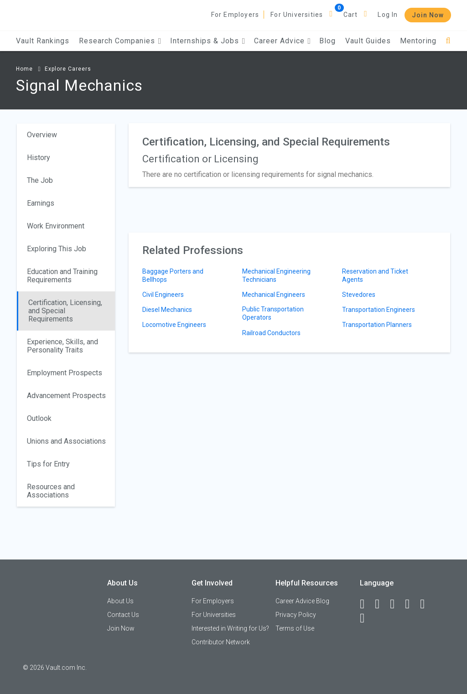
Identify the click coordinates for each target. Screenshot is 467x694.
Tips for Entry (48, 464)
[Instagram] (411, 604)
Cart (350, 14)
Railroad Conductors (271, 333)
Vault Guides (368, 40)
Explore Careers (68, 69)
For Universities (296, 14)
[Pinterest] (426, 604)
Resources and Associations (51, 490)
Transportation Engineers (378, 309)
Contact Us (123, 614)
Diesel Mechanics (167, 309)
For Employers (235, 14)
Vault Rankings (42, 40)
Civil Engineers (163, 294)
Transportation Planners (377, 324)
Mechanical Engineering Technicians (276, 275)
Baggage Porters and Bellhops (172, 275)
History (38, 157)
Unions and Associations (66, 441)
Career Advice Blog (302, 601)
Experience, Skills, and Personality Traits (62, 345)
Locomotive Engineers (174, 324)
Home (24, 69)
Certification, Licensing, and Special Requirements (65, 310)
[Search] (448, 40)
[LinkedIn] (381, 604)
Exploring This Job (56, 248)
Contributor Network (221, 642)
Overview (42, 134)
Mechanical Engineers (273, 294)
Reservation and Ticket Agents (375, 275)
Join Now (428, 15)
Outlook (39, 418)
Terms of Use (294, 628)
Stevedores (358, 294)
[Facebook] (366, 604)
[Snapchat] (366, 618)
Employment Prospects (64, 372)
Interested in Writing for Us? (230, 628)
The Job (40, 180)
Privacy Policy (295, 614)
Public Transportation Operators (273, 313)
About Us (120, 601)
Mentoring (418, 40)
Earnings (40, 203)
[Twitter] (396, 604)
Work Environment (55, 226)
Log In (388, 14)
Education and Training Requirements (62, 275)
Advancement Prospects (66, 395)
